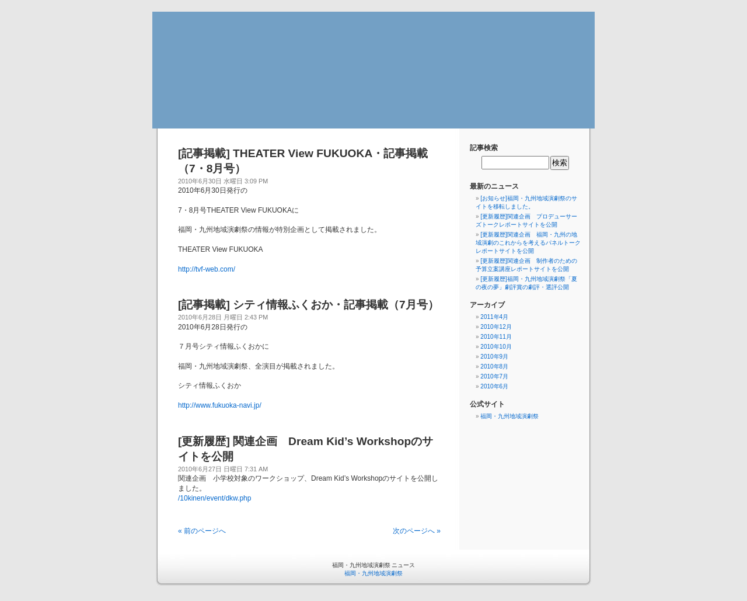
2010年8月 (494, 366)
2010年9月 (494, 356)
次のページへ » (417, 531)
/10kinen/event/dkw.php (214, 498)
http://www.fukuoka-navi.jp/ (219, 405)
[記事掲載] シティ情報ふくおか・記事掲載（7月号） (308, 304)
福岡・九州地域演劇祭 (509, 416)
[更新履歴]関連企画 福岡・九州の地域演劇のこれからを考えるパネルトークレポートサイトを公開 (528, 242)
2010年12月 (495, 327)
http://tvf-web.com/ (206, 269)
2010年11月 (495, 336)
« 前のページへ (202, 531)
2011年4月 (494, 317)
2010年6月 (494, 386)
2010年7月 (494, 376)
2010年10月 (495, 346)
